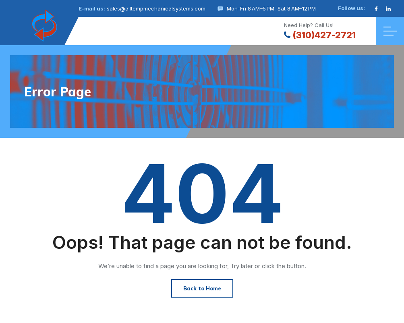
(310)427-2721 (320, 35)
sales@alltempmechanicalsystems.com (156, 8)
